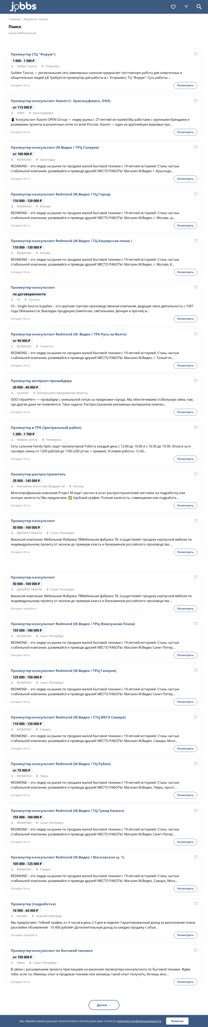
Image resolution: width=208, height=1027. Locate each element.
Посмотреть (185, 85)
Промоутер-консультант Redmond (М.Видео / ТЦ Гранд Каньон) (67, 810)
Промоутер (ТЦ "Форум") (33, 54)
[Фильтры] (186, 7)
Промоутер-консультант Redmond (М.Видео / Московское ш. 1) (67, 857)
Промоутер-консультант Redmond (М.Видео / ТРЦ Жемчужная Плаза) (73, 624)
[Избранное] (173, 7)
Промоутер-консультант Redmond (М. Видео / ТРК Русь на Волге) (69, 334)
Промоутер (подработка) (33, 904)
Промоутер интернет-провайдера (41, 381)
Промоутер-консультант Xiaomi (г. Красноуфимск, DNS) (60, 101)
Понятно (177, 1021)
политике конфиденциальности (139, 1021)
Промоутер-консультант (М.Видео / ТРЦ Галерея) (55, 147)
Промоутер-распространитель (38, 474)
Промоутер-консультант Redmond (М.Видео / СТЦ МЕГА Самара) (68, 717)
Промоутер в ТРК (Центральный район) (46, 427)
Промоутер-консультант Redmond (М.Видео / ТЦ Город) (60, 194)
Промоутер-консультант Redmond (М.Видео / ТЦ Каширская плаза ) (71, 241)
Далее (102, 1005)
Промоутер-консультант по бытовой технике (52, 950)
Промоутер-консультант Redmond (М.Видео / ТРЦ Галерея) (63, 670)
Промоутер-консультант (33, 287)
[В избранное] (195, 54)
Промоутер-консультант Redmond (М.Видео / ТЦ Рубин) (61, 764)
